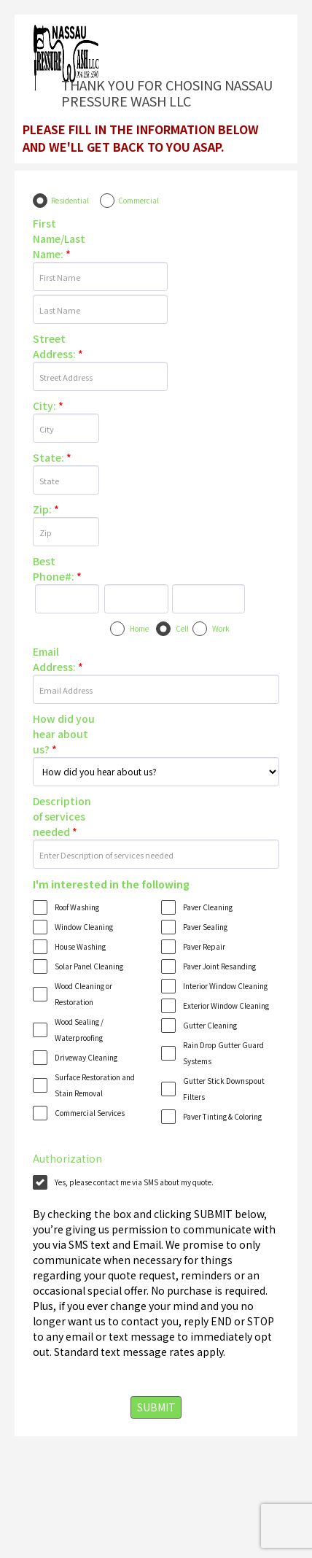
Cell (182, 628)
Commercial (138, 200)
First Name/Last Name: (59, 238)
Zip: (46, 509)
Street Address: (58, 346)
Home (139, 628)
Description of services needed (62, 816)
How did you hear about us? (64, 733)
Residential (70, 200)
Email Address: (58, 659)
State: (52, 457)
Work (221, 628)
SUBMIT (156, 1407)
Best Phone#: (57, 569)
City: (48, 405)
